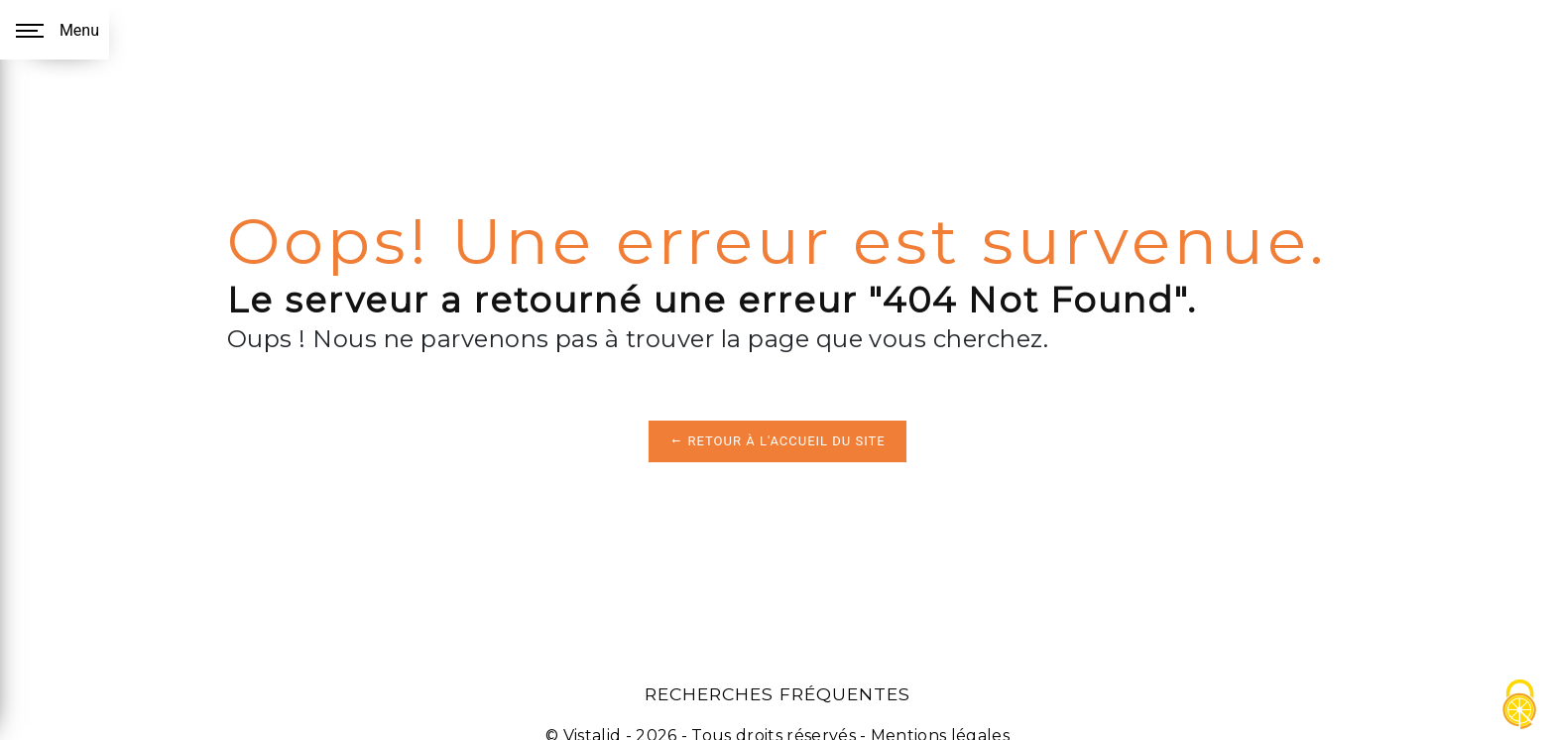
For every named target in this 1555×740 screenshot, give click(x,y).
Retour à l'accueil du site (777, 440)
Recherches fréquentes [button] (777, 693)
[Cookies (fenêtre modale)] (1520, 706)
